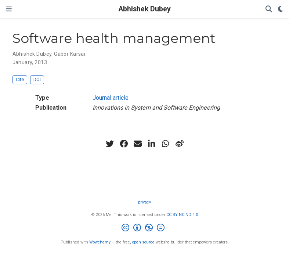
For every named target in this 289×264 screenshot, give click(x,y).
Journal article (111, 97)
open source (143, 242)
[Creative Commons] (144, 228)
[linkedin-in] (151, 143)
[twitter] (109, 143)
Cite (20, 79)
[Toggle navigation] (9, 9)
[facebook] (123, 143)
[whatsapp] (165, 143)
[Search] (268, 9)
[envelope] (137, 143)
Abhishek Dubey (145, 9)
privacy (144, 202)
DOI (37, 79)
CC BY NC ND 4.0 (182, 214)
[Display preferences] (280, 9)
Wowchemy (100, 242)
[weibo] (179, 143)
